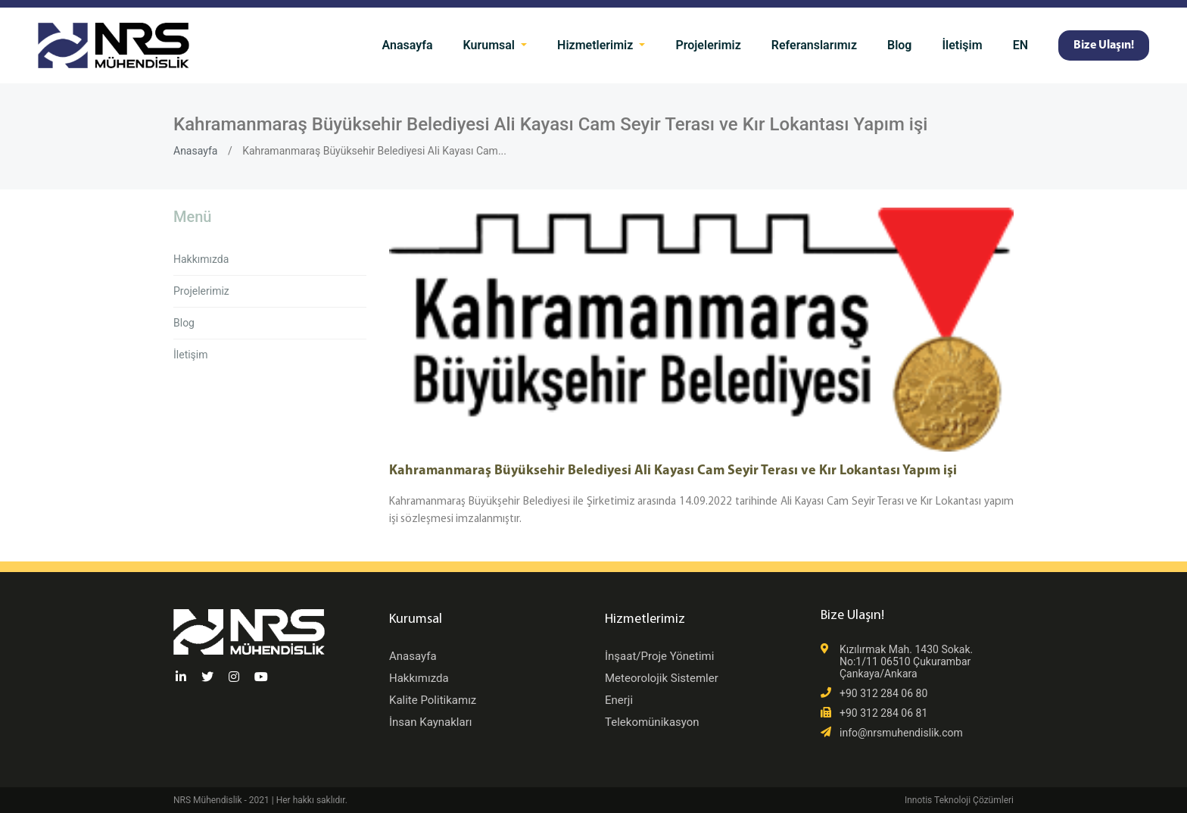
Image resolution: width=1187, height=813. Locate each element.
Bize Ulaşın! (1103, 45)
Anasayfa (407, 45)
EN (1020, 45)
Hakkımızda (201, 259)
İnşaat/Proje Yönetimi (659, 656)
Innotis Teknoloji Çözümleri (959, 800)
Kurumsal (490, 45)
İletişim (962, 45)
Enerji (619, 700)
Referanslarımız (814, 45)
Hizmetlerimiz (596, 45)
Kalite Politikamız (432, 700)
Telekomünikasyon (652, 722)
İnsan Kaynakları (430, 722)
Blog (899, 45)
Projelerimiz (707, 45)
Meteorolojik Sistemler (661, 678)
